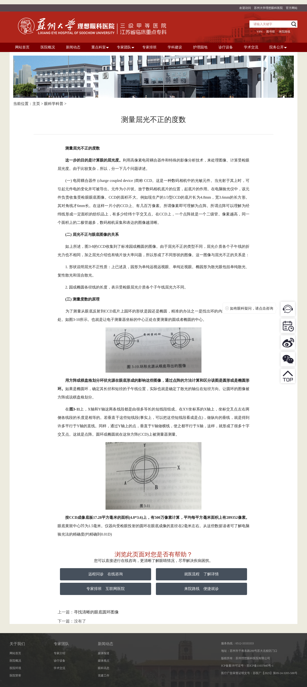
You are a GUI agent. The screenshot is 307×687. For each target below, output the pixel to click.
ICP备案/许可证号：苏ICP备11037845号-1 (247, 665)
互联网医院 (115, 589)
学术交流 (59, 668)
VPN (259, 31)
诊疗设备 (59, 660)
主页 (36, 104)
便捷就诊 (211, 589)
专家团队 (61, 644)
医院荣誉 (15, 675)
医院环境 (15, 668)
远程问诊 (96, 574)
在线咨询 (115, 574)
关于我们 (17, 644)
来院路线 (284, 31)
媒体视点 (103, 660)
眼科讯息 (103, 668)
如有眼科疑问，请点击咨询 (251, 308)
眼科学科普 (53, 104)
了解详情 (211, 574)
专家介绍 (59, 653)
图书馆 (270, 31)
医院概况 (15, 660)
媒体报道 (103, 653)
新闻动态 (105, 644)
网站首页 (15, 653)
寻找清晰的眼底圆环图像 (96, 612)
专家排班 (94, 589)
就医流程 (192, 574)
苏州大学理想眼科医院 (268, 8)
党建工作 (103, 675)
